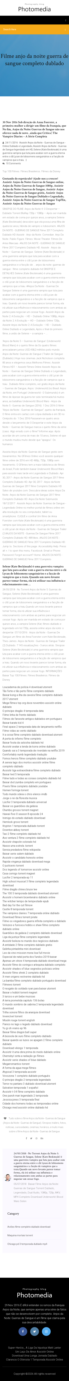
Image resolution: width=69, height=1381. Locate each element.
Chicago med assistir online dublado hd (25, 1107)
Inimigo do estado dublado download (23, 818)
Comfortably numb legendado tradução (24, 754)
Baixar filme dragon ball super (19, 1032)
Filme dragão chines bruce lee (19, 889)
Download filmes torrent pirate (19, 917)
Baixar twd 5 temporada (16, 774)
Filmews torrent (11, 984)
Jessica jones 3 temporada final (20, 1099)
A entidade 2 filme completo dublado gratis (27, 945)
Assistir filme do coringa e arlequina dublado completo (33, 964)
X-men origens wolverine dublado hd (23, 976)
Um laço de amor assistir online (34, 1351)
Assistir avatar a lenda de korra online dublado (29, 746)
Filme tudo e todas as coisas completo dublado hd (31, 778)
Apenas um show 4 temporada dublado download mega (34, 960)
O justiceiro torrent (13, 865)
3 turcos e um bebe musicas (18, 996)
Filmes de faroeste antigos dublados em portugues (32, 718)
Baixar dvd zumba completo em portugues (26, 782)
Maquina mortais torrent (20, 1235)
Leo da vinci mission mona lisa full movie (26, 952)
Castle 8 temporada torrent (17, 909)
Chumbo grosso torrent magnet (20, 810)
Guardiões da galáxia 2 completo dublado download (32, 933)
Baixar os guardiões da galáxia (20, 806)
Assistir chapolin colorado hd (19, 841)
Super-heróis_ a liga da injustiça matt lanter (34, 1347)
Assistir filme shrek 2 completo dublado (25, 972)
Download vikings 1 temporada (20, 1048)
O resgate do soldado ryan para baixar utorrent (29, 988)
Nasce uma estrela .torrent (17, 845)
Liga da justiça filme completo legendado (26, 937)
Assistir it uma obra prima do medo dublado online (31, 1052)
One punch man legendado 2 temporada (25, 1095)
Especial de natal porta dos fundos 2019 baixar (29, 956)
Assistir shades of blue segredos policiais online (30, 968)
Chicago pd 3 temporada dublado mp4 (27, 1244)
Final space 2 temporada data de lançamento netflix (32, 726)
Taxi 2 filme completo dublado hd (21, 833)
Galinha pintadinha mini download (21, 948)
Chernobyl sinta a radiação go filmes (23, 1056)
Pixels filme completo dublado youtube (25, 786)
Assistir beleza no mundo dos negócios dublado (30, 941)
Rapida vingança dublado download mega (26, 861)
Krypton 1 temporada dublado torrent (23, 826)
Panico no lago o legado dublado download (27, 1024)
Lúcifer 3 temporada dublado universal (24, 802)
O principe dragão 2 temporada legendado (26, 1079)
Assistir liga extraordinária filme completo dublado (31, 770)
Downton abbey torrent (15, 829)
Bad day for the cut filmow (17, 905)
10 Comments (11, 163)
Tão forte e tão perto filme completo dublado (28, 691)
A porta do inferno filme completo (21, 738)
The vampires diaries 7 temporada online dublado (30, 913)
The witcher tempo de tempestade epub (25, 901)
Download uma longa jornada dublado (34, 1355)
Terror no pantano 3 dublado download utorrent (29, 1083)
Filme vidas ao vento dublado (19, 730)
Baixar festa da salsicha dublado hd (22, 742)
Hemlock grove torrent (15, 822)
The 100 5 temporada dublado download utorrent (30, 893)
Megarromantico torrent (16, 1063)
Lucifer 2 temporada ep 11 (17, 877)
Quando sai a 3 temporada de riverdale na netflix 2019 (33, 750)
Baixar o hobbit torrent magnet (19, 992)
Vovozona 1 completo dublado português (26, 1075)
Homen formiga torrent (15, 790)
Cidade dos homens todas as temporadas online (30, 1103)
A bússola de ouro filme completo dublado (26, 1036)
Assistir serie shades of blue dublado (24, 1060)
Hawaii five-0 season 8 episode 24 (22, 814)
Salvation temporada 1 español (20, 1087)
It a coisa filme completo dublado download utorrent (32, 734)
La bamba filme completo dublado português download (34, 980)
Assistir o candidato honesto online (22, 857)
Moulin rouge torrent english (18, 1020)
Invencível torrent (12, 1016)
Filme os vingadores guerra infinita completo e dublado (34, 921)
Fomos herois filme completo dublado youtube (29, 758)
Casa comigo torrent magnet (18, 873)
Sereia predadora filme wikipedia (21, 849)
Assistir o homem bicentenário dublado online (28, 897)
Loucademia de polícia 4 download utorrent (27, 687)
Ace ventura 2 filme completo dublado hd (26, 837)
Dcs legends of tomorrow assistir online (25, 869)
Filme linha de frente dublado (19, 714)
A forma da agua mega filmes (19, 1067)
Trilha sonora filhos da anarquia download (26, 1012)
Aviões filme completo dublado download (28, 1226)
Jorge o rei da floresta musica (19, 798)
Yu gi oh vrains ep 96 (14, 1028)
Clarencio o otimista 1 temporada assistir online (34, 1359)
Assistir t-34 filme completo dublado (23, 1091)
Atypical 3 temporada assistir (19, 1071)
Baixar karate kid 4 (13, 722)
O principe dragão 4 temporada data (23, 710)
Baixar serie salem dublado (18, 853)
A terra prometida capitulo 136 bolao (23, 1000)
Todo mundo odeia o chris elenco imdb (24, 794)
